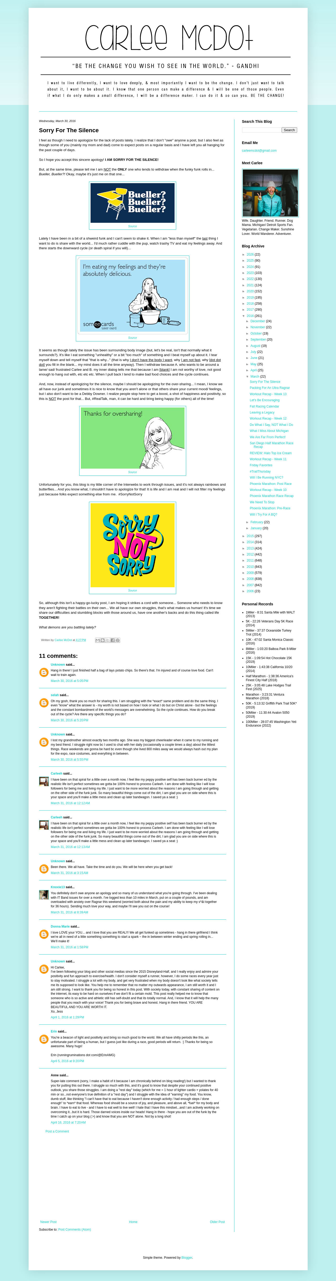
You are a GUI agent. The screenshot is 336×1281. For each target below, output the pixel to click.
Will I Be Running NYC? (266, 477)
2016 (251, 316)
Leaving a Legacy (262, 412)
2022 (251, 279)
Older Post (217, 1222)
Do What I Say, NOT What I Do (271, 425)
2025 (251, 260)
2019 (251, 297)
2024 (251, 267)
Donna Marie (60, 926)
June (254, 358)
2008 (251, 579)
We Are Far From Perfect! (267, 437)
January (256, 528)
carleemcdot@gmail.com (259, 150)
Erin (54, 1031)
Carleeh (56, 773)
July (253, 352)
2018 (251, 303)
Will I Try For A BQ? (263, 514)
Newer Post (48, 1222)
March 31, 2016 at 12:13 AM (70, 847)
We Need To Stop (262, 502)
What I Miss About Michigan (269, 431)
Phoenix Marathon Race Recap (271, 496)
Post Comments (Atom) (74, 1229)
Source (132, 226)
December (258, 321)
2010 (251, 567)
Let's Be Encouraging (265, 400)
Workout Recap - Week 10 (268, 490)
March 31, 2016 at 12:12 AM (70, 803)
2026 (251, 254)
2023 (251, 273)
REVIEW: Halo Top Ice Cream (271, 453)
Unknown (58, 664)
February (257, 522)
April (254, 370)
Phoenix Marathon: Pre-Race (270, 508)
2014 (251, 542)
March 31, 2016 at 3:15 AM (69, 873)
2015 (251, 536)
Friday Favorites (261, 465)
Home (133, 1222)
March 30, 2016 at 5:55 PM (69, 759)
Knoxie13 (58, 887)
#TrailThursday (260, 471)
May (253, 364)
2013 (251, 548)
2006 (251, 591)
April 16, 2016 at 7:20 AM (68, 1122)
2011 (251, 560)
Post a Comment (57, 1131)
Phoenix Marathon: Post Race (270, 484)
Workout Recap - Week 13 (268, 394)
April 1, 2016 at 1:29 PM (67, 1017)
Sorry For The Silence (265, 382)
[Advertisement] (132, 1177)
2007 (251, 585)
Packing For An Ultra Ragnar (270, 388)
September (258, 339)
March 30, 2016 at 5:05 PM (69, 681)
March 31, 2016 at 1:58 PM (69, 947)
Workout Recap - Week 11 (268, 459)
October (256, 333)
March (255, 376)
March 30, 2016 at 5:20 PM (69, 720)
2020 (251, 291)
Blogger (186, 1257)
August (255, 346)
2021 (251, 285)
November (258, 327)
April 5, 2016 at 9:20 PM (67, 1061)
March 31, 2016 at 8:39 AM (69, 912)
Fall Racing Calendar (264, 406)
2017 (251, 309)
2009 (251, 573)
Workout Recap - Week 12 (268, 418)
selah (55, 695)
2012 (251, 554)
